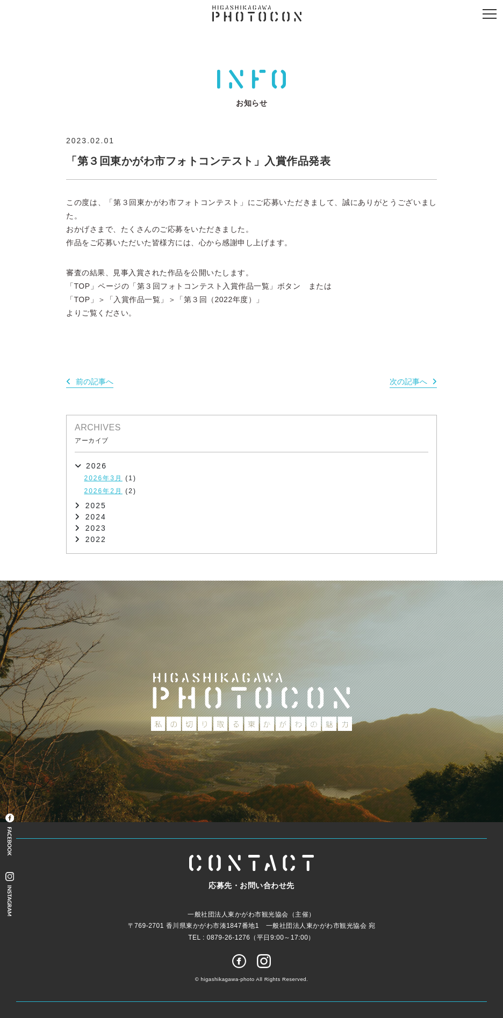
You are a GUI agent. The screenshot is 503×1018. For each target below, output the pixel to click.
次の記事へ (408, 381)
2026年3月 (103, 478)
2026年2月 (103, 491)
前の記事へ (94, 381)
